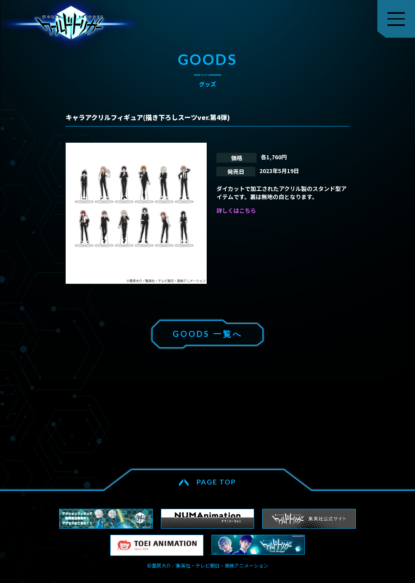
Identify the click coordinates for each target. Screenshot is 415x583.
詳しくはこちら (236, 210)
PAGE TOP (216, 482)
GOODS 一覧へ (207, 334)
